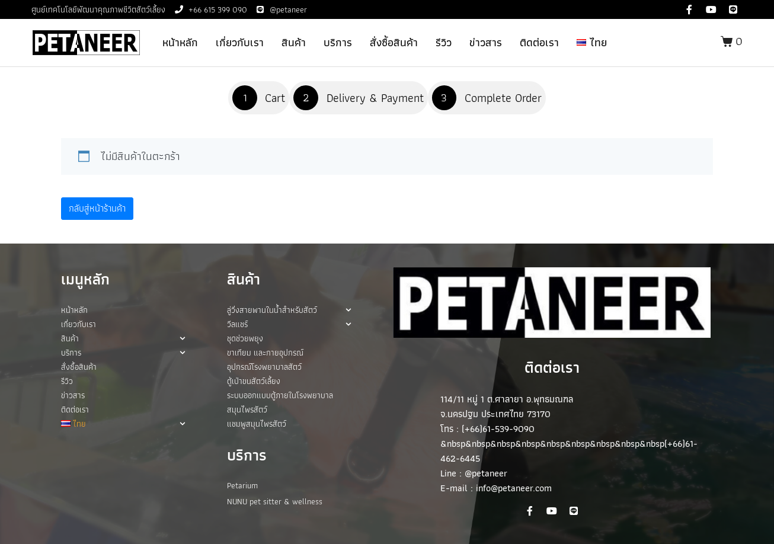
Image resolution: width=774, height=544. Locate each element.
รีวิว (444, 42)
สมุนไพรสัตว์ (247, 409)
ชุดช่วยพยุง (245, 338)
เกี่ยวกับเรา (240, 42)
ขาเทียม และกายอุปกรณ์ (265, 352)
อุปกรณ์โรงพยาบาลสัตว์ (264, 366)
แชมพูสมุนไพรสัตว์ (256, 423)
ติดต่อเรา (539, 42)
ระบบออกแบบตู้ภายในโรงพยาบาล (280, 395)
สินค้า (294, 42)
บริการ (338, 42)
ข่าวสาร (485, 42)
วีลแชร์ (289, 324)
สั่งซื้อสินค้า (394, 42)
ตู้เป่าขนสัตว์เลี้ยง (253, 381)
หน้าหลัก (180, 42)
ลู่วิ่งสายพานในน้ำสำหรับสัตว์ (289, 309)
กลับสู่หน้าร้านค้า (97, 208)
